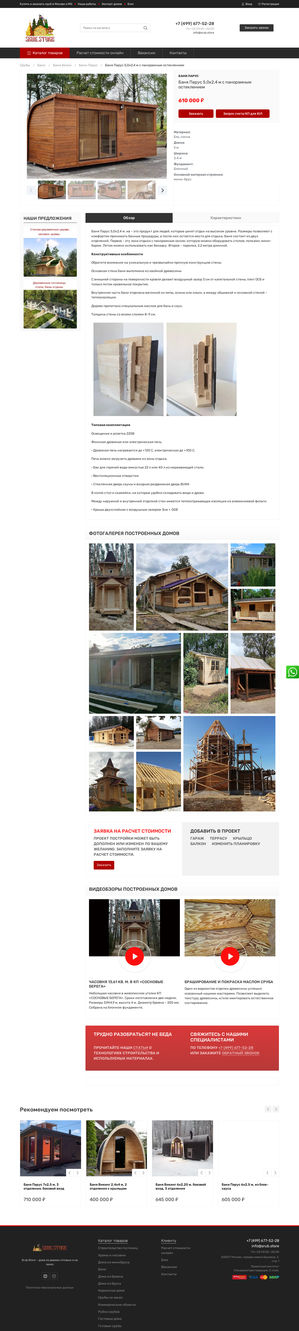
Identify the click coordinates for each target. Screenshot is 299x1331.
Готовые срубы (110, 1326)
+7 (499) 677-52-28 (194, 23)
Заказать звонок (257, 27)
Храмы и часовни (112, 1255)
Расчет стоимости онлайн (100, 53)
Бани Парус (188, 76)
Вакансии (146, 53)
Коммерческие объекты (117, 1305)
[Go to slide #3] (112, 190)
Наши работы (87, 4)
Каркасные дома (111, 1291)
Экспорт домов (112, 4)
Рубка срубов (109, 1312)
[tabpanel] (182, 372)
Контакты (178, 53)
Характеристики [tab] (225, 218)
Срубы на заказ (110, 1298)
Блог (131, 4)
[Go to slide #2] (82, 190)
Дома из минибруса (114, 1262)
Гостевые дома (110, 1319)
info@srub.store (203, 32)
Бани (102, 1269)
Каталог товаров (45, 53)
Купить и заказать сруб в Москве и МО (46, 4)
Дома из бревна (110, 1277)
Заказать (104, 865)
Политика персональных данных (50, 1287)
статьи (140, 1047)
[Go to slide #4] (142, 190)
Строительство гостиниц (118, 1248)
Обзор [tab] (129, 218)
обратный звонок (241, 1053)
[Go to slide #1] (52, 190)
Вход (247, 4)
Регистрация (268, 4)
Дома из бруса (109, 1284)
